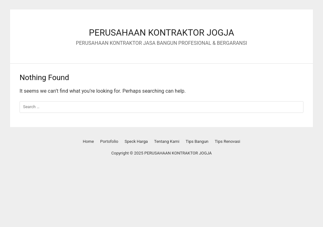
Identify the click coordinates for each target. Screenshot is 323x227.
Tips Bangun (197, 141)
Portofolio (109, 141)
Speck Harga (136, 141)
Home (88, 141)
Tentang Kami (166, 141)
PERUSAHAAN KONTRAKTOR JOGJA (161, 32)
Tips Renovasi (227, 141)
